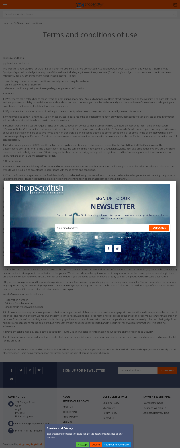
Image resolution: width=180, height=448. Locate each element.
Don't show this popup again (115, 237)
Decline (96, 444)
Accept (83, 444)
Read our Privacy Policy (117, 444)
